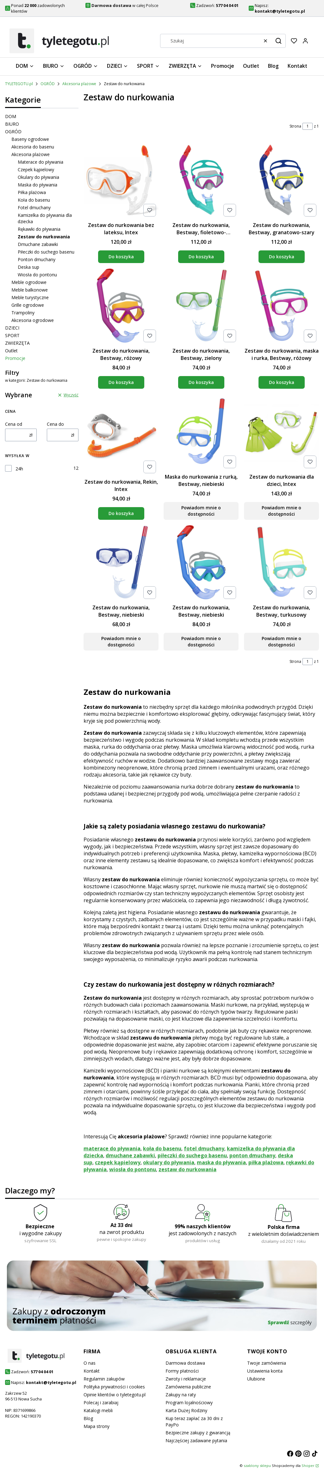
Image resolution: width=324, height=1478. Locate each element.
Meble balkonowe (29, 290)
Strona (295, 126)
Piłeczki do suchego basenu (46, 252)
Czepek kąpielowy (36, 170)
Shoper (308, 1465)
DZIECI (12, 328)
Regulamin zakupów (104, 1379)
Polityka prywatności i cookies (114, 1387)
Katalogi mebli (98, 1410)
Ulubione (256, 1379)
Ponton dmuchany (36, 259)
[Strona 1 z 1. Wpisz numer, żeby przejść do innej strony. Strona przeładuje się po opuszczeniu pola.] (307, 126)
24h (19, 469)
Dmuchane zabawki (38, 244)
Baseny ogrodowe (30, 139)
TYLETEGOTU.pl (19, 83)
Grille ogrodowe (27, 305)
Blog (88, 1418)
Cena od (13, 424)
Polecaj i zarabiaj (101, 1402)
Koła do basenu (34, 200)
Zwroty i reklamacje (185, 1379)
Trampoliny (22, 313)
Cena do (55, 424)
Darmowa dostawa (185, 1363)
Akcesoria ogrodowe (32, 320)
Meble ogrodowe (29, 282)
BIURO (12, 124)
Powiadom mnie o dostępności (201, 511)
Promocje (15, 358)
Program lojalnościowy (189, 1402)
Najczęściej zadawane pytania (196, 1440)
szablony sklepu (257, 1465)
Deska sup (28, 267)
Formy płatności (182, 1371)
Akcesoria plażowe (79, 83)
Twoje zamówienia (266, 1363)
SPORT (12, 335)
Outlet (11, 351)
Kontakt (92, 1371)
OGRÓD (47, 83)
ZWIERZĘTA (17, 343)
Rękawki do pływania (39, 229)
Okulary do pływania (38, 177)
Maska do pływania (37, 185)
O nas (90, 1363)
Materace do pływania (40, 162)
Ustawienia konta (265, 1371)
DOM (10, 116)
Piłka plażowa (32, 192)
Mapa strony (96, 1426)
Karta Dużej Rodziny (186, 1410)
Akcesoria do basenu (32, 147)
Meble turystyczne (30, 297)
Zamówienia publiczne (188, 1387)
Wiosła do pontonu (37, 275)
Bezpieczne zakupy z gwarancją (197, 1433)
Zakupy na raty (180, 1395)
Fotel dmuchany (34, 207)
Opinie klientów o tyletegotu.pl (115, 1395)
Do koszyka (121, 257)
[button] (278, 40)
